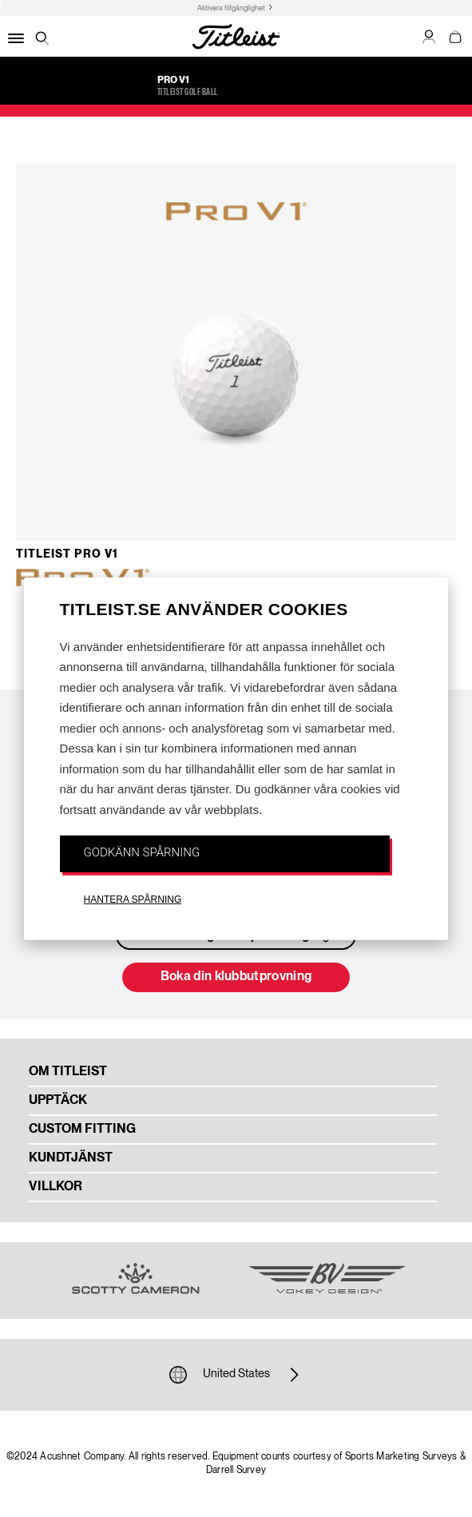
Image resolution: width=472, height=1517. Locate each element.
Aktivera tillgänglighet (231, 8)
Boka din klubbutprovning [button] (236, 977)
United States (236, 1375)
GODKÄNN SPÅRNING (142, 852)
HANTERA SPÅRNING (133, 898)
